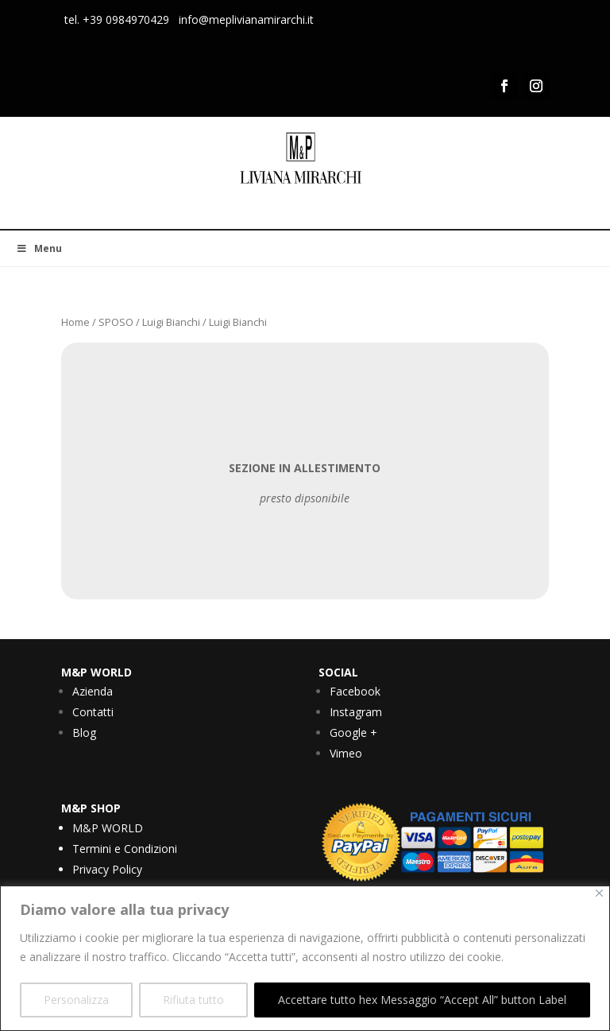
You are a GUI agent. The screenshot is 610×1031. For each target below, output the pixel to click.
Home (75, 322)
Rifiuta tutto (193, 999)
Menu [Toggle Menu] (39, 248)
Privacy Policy (107, 869)
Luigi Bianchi (171, 322)
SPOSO (115, 322)
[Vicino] (599, 893)
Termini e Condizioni (124, 848)
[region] (305, 958)
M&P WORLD (107, 827)
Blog (84, 732)
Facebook (355, 691)
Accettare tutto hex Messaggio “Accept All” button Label (422, 999)
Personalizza (76, 999)
